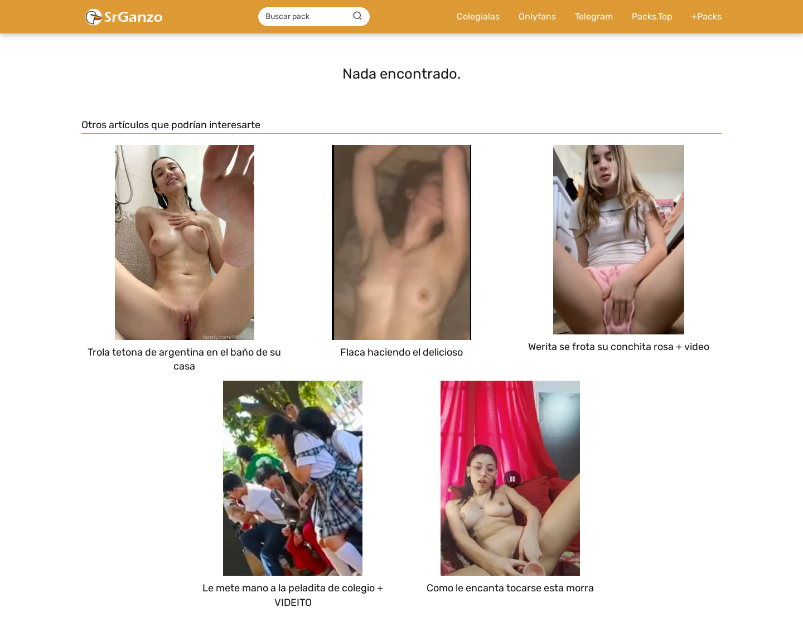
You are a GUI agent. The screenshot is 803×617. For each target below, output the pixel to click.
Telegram (594, 16)
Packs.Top (652, 16)
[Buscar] (357, 16)
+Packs (706, 16)
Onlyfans (537, 16)
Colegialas (478, 16)
